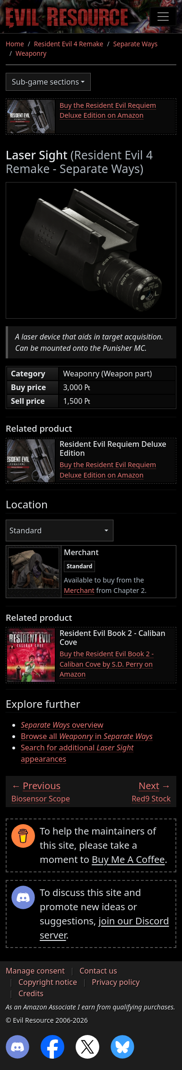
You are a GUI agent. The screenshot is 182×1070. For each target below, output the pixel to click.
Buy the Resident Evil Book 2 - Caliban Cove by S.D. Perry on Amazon (107, 664)
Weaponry (31, 53)
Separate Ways (135, 43)
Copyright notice (47, 982)
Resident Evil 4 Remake (69, 43)
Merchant (79, 590)
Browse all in (87, 736)
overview (62, 725)
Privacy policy (115, 982)
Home (15, 43)
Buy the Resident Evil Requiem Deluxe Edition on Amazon (108, 110)
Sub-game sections (45, 82)
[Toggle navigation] (163, 16)
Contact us (98, 971)
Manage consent (35, 971)
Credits (30, 993)
